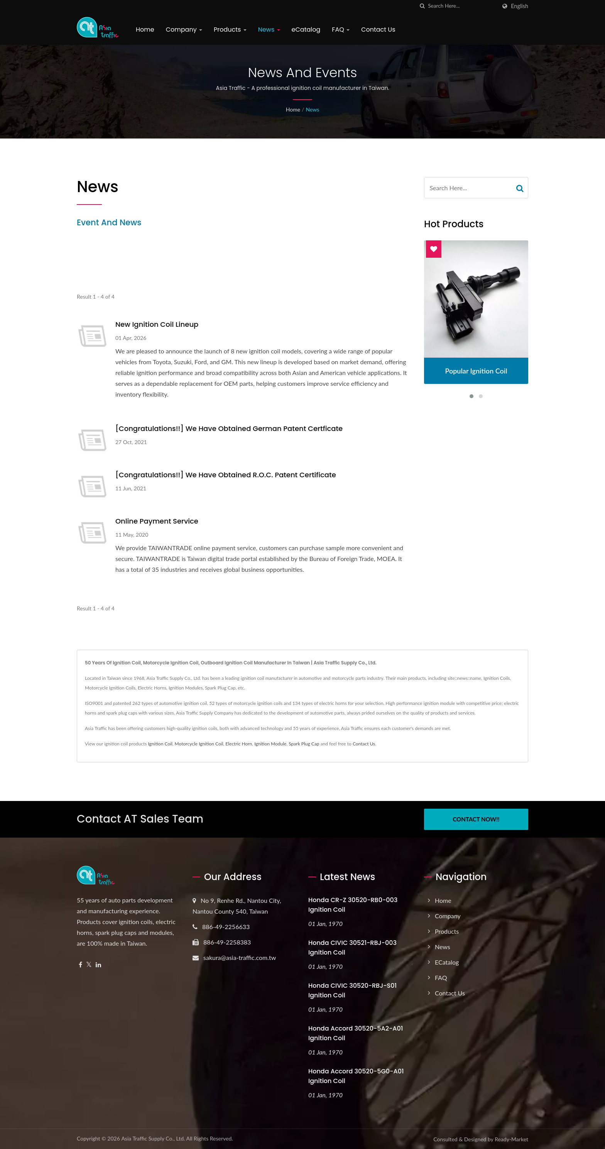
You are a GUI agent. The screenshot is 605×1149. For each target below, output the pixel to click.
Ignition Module (270, 744)
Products (230, 29)
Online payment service (156, 521)
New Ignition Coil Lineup (156, 324)
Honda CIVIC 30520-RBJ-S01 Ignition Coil (352, 990)
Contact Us (378, 29)
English (519, 6)
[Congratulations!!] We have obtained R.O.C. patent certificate (225, 475)
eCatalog (306, 29)
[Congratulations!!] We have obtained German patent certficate (229, 428)
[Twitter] (89, 964)
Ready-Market (511, 1139)
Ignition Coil (160, 744)
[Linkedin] (98, 964)
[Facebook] (80, 964)
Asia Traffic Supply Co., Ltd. (153, 1138)
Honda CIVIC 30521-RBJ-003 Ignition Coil (352, 947)
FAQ (341, 29)
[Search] (462, 6)
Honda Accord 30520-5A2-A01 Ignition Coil (355, 1033)
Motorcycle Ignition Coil (199, 744)
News (269, 29)
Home (145, 29)
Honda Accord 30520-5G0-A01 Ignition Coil (356, 1076)
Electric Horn (238, 744)
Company (184, 29)
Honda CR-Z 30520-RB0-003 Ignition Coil (352, 905)
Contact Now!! (476, 819)
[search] (422, 6)
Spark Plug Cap (304, 744)
